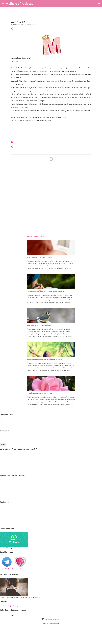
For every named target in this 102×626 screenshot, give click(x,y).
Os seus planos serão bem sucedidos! (39, 325)
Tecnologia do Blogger (51, 619)
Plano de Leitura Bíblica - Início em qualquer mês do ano (45, 291)
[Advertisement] (51, 184)
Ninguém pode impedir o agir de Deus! (39, 393)
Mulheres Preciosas (19, 3)
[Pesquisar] (36, 3)
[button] (12, 28)
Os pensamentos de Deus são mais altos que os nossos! (44, 359)
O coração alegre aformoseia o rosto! (39, 257)
